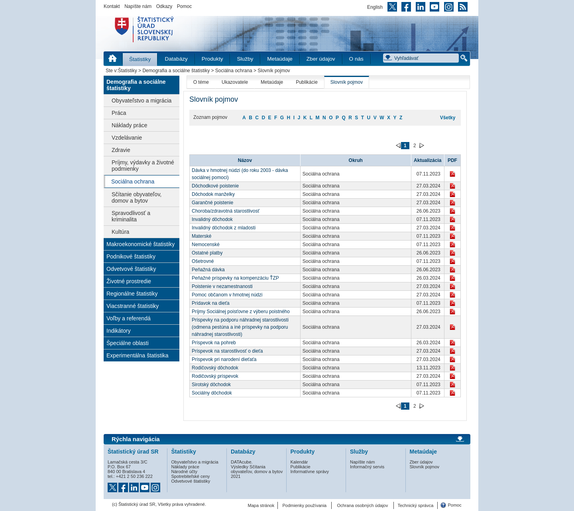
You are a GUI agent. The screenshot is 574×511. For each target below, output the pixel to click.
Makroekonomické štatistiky (140, 244)
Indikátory (118, 331)
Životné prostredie (128, 281)
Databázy (176, 59)
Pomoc (184, 6)
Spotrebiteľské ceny (190, 476)
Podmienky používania (305, 505)
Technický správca (415, 505)
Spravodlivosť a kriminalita (131, 216)
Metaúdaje (279, 59)
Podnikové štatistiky (130, 256)
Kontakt (112, 6)
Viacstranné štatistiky (132, 306)
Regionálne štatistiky (131, 293)
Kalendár (299, 462)
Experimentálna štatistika (137, 355)
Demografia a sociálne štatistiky (176, 70)
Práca (119, 113)
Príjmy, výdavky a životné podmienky (143, 165)
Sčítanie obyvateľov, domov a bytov (136, 197)
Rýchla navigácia (136, 439)
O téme (201, 82)
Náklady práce (129, 125)
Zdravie (121, 150)
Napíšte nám (137, 6)
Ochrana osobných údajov (362, 505)
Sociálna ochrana (233, 70)
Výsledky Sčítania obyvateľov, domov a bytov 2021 (257, 471)
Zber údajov (321, 59)
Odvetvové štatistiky (131, 269)
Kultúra (120, 232)
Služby (245, 59)
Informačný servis (367, 466)
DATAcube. (242, 462)
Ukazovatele (235, 82)
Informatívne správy (310, 471)
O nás (356, 59)
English (375, 7)
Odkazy (164, 6)
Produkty (212, 59)
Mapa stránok (261, 505)
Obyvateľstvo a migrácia (141, 100)
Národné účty (184, 471)
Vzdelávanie (127, 137)
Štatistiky (140, 59)
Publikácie (307, 82)
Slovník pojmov (346, 82)
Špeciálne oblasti (127, 343)
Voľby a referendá (128, 318)
